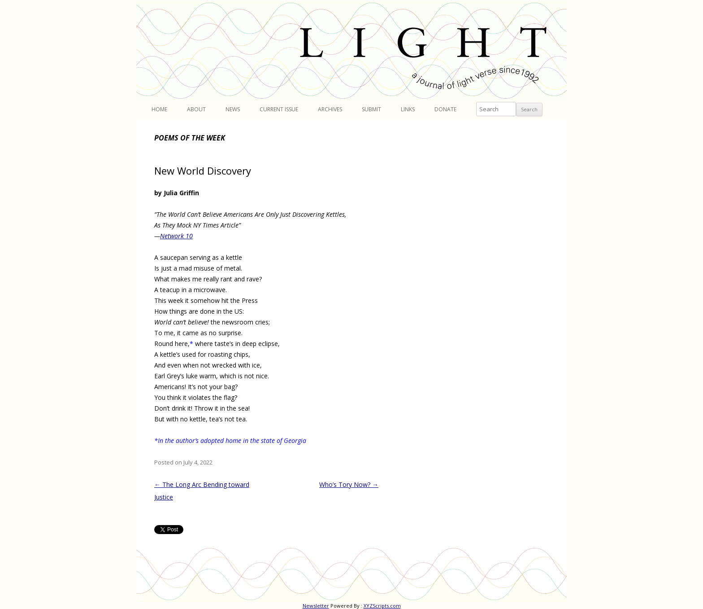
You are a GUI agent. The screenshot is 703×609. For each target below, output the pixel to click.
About (196, 109)
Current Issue (279, 109)
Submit (371, 109)
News (233, 109)
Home (159, 109)
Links (408, 109)
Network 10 (176, 236)
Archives (330, 109)
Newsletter (316, 605)
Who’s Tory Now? (348, 484)
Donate (445, 109)
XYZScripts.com (382, 605)
